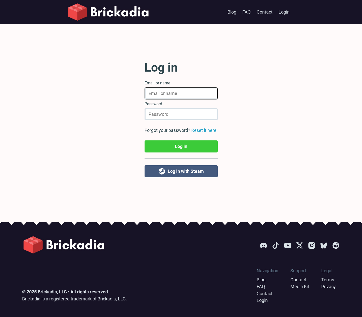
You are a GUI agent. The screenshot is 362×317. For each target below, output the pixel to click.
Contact (265, 12)
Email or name (157, 83)
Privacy (328, 286)
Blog (232, 12)
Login (284, 12)
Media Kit (299, 286)
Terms (327, 279)
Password (153, 103)
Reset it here (203, 130)
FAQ (246, 12)
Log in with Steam (181, 171)
